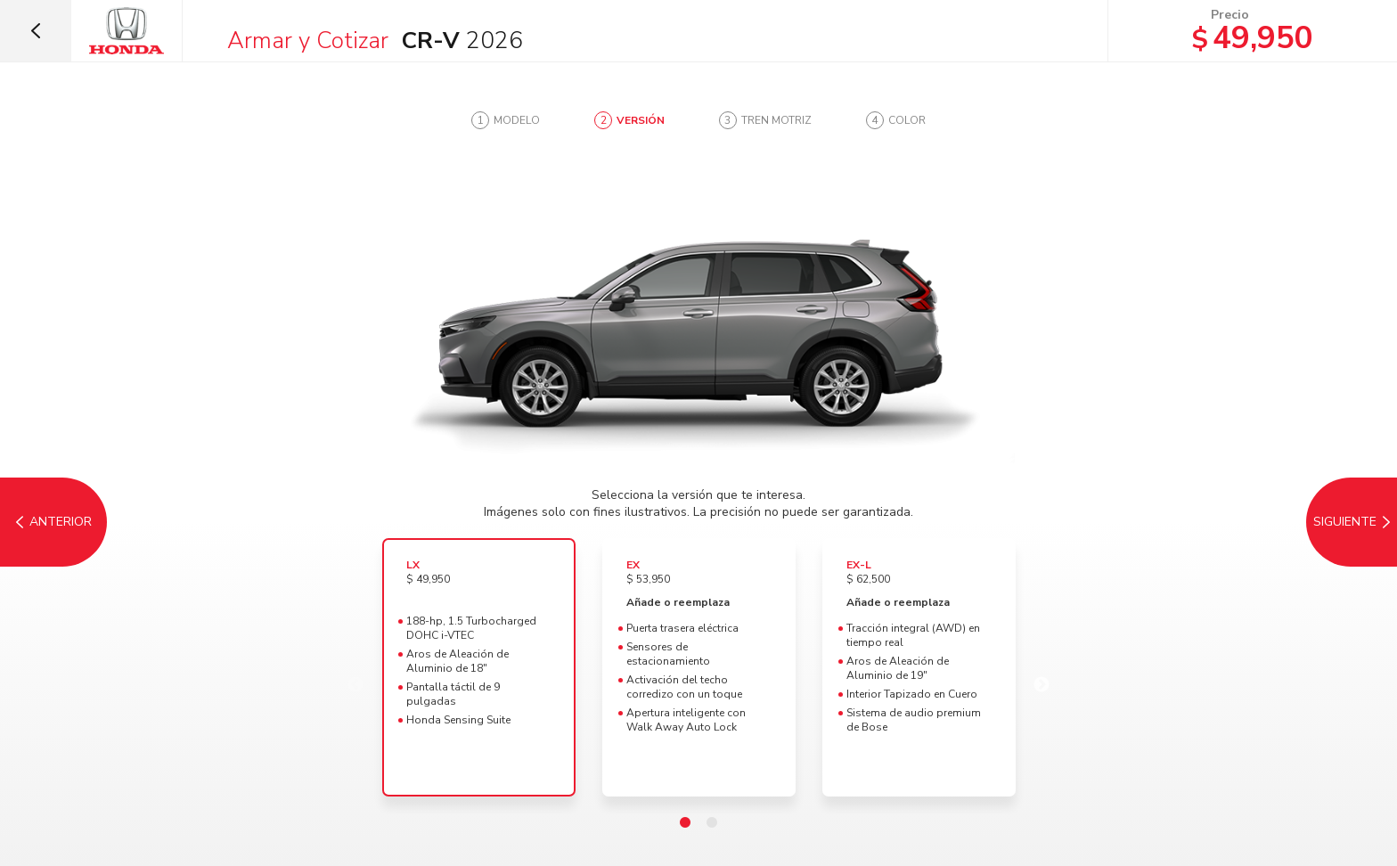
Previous (355, 685)
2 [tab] (712, 823)
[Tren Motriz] (1343, 522)
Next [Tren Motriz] (1041, 685)
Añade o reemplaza (678, 602)
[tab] (505, 120)
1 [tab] (685, 823)
